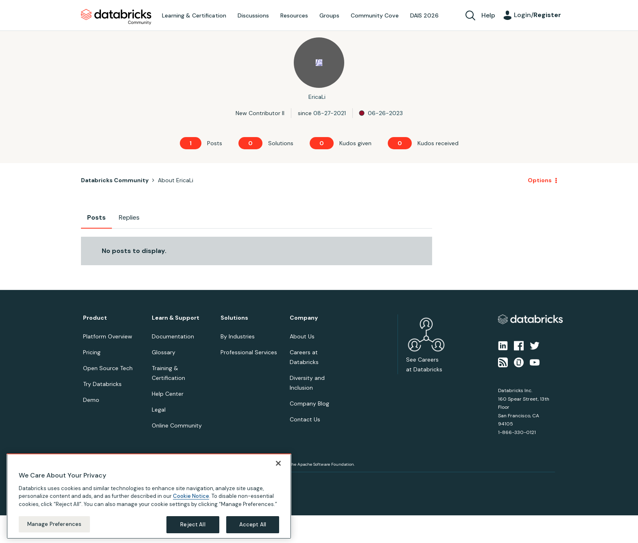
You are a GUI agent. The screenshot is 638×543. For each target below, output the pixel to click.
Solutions (234, 317)
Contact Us (305, 419)
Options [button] (540, 180)
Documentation (173, 336)
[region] (149, 496)
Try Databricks (102, 384)
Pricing (92, 352)
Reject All (192, 524)
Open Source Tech (108, 368)
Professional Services (249, 352)
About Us (302, 336)
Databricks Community (116, 17)
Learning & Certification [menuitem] (194, 15)
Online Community (177, 425)
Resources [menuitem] (294, 15)
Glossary (163, 352)
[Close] (278, 463)
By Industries (238, 336)
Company (304, 317)
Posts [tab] (96, 217)
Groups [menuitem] (329, 15)
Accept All (252, 524)
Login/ (537, 15)
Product (95, 317)
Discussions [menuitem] (253, 15)
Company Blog (309, 403)
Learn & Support (175, 317)
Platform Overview (107, 336)
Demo (91, 399)
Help (488, 15)
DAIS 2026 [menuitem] (424, 15)
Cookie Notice (191, 496)
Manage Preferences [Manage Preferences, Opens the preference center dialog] (54, 524)
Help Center (168, 393)
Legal (159, 409)
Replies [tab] (129, 217)
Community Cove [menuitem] (375, 15)
